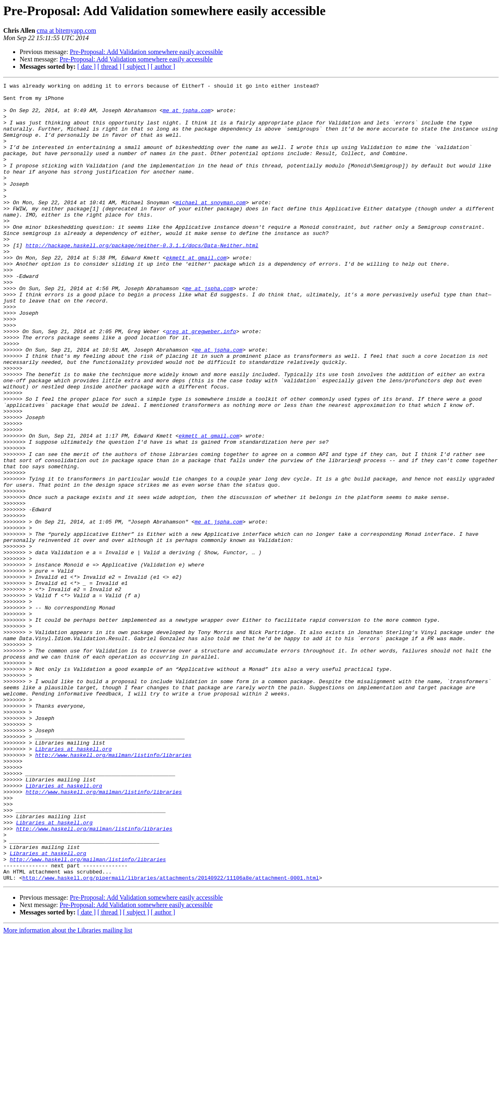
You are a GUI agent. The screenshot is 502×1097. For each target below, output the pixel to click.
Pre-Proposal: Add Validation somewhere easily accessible (146, 51)
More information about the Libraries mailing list (67, 1089)
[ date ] (86, 66)
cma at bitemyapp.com (66, 30)
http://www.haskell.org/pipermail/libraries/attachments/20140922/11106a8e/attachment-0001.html (170, 1037)
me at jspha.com (187, 116)
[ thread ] (109, 66)
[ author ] (163, 66)
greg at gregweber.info (201, 381)
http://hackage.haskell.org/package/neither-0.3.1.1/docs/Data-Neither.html (142, 278)
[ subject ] (136, 66)
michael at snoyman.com (210, 226)
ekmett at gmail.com (196, 293)
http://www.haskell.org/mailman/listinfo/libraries (113, 890)
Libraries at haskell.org (73, 882)
